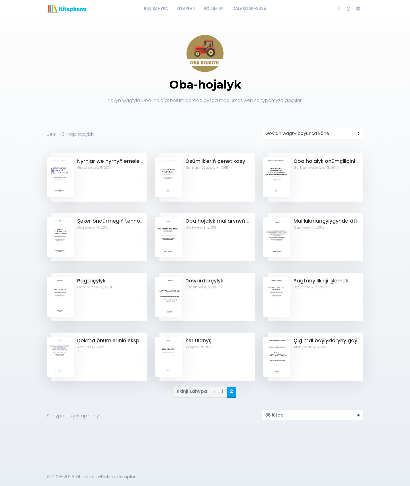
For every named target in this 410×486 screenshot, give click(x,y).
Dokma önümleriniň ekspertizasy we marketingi (137, 340)
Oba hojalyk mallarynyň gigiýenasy (229, 221)
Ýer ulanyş (198, 340)
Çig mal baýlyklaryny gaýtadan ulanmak (345, 340)
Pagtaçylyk (91, 280)
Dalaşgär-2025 (249, 8)
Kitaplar (186, 8)
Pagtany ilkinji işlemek (321, 280)
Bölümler (214, 8)
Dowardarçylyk (204, 280)
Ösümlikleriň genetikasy (215, 161)
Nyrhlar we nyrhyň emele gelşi (114, 161)
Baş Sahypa (156, 8)
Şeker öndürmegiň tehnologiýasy (119, 221)
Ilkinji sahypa (192, 391)
